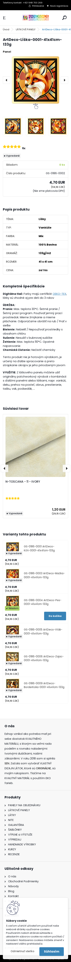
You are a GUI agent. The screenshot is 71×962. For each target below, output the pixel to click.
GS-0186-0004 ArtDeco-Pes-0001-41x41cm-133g (42, 602)
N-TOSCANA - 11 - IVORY (22, 482)
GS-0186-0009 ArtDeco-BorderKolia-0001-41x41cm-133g (44, 685)
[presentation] (6, 80)
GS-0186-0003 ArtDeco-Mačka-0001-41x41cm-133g (44, 575)
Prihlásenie (38, 5)
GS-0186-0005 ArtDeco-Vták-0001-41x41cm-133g (43, 631)
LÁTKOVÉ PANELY (25, 29)
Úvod (6, 29)
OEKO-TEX (59, 294)
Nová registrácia (59, 5)
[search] (64, 17)
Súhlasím (51, 951)
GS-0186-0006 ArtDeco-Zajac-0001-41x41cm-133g (44, 658)
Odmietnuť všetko (22, 951)
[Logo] (35, 18)
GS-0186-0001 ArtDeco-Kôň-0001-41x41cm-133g (39, 548)
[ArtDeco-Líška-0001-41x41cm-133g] (35, 80)
